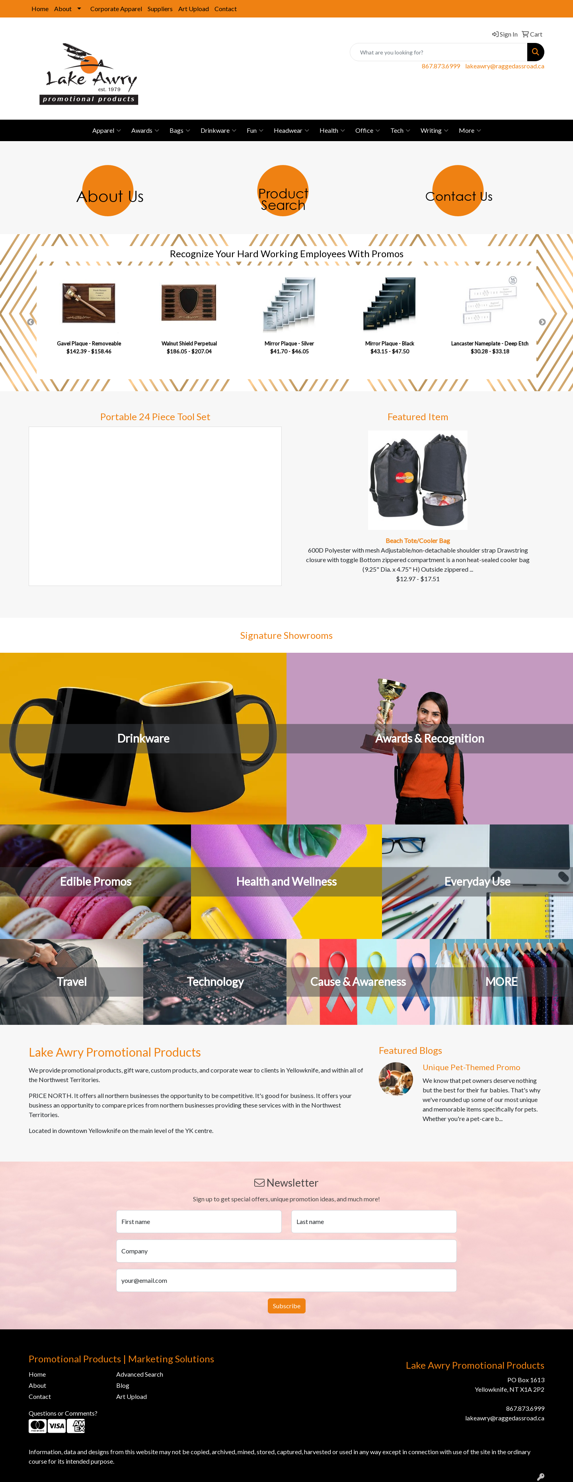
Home (40, 8)
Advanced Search (139, 1374)
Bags (180, 130)
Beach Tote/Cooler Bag (418, 540)
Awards (145, 130)
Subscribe (286, 1305)
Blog (122, 1385)
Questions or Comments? (63, 1413)
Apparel (106, 130)
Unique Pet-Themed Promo (471, 1067)
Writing (434, 130)
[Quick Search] (439, 52)
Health (332, 130)
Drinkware (218, 130)
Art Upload (193, 8)
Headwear (291, 130)
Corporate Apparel (116, 8)
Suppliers (160, 8)
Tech (400, 130)
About (63, 8)
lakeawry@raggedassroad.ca (504, 66)
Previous (31, 322)
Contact (225, 8)
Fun (255, 130)
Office (367, 130)
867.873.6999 (441, 66)
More (470, 130)
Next (542, 322)
